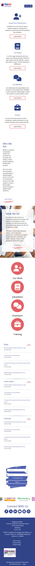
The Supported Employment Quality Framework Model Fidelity (17, 364)
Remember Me (18, 478)
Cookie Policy (17, 544)
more (29, 344)
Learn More (17, 36)
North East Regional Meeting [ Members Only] (15, 348)
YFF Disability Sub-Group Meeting (12, 355)
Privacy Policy (17, 542)
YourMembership (14, 564)
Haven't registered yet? (23, 487)
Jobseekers (17, 296)
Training (17, 334)
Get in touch (16, 540)
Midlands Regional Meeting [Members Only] (14, 372)
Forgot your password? (11, 487)
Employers (17, 315)
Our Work (18, 278)
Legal (24, 564)
